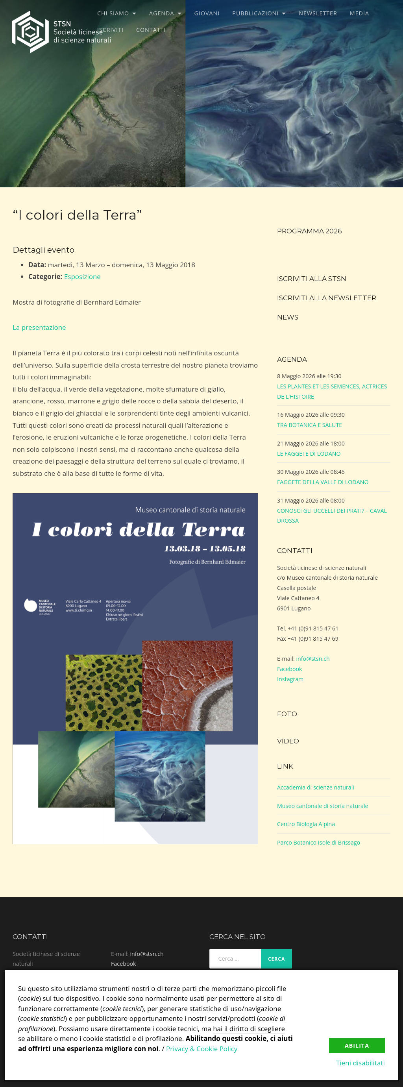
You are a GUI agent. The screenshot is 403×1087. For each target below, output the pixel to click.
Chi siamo (113, 13)
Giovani (207, 13)
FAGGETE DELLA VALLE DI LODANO (323, 482)
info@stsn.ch (312, 658)
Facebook (289, 669)
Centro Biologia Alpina (306, 824)
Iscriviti (110, 29)
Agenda (161, 13)
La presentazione (39, 327)
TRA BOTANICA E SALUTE (309, 425)
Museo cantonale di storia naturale (322, 806)
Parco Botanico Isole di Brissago (318, 842)
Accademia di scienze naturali (315, 787)
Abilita (357, 1045)
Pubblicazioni (255, 13)
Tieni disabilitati (360, 1062)
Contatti (151, 29)
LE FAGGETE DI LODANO (309, 453)
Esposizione (82, 276)
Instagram (290, 679)
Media (359, 13)
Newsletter (318, 13)
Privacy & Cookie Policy (201, 1048)
